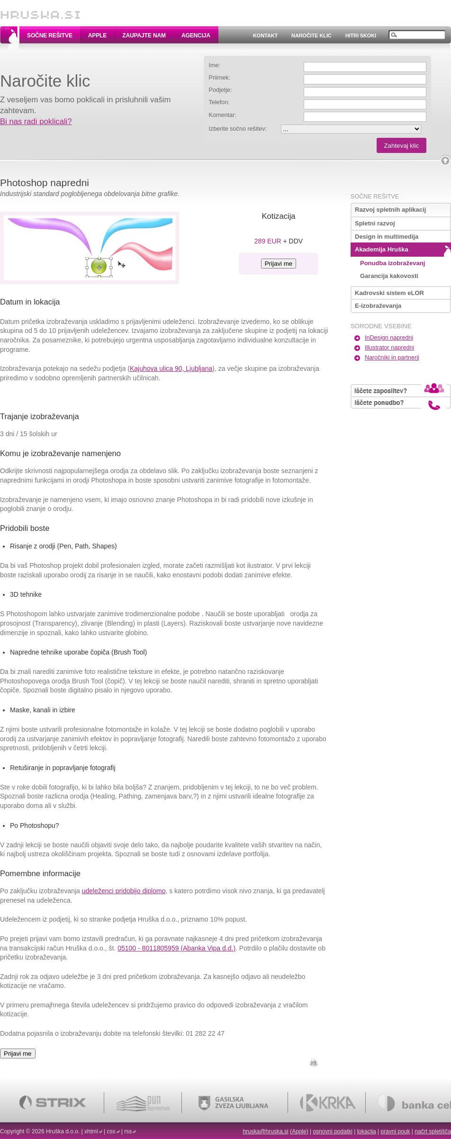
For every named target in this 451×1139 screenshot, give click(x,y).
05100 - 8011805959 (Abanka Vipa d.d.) (176, 948)
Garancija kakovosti (389, 275)
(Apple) (299, 1131)
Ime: (215, 65)
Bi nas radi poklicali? (36, 121)
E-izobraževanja (378, 305)
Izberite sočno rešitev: (238, 129)
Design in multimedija (386, 236)
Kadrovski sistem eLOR (389, 292)
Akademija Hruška (381, 249)
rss (128, 1131)
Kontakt (265, 35)
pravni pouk (395, 1131)
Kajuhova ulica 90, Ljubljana (171, 368)
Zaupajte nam (144, 35)
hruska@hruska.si (265, 1131)
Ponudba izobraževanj (392, 263)
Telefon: (219, 102)
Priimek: (219, 77)
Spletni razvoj (375, 223)
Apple (97, 35)
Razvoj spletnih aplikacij (390, 209)
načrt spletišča (433, 1131)
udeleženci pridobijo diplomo (124, 891)
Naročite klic (311, 35)
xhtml (91, 1131)
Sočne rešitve (49, 35)
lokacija (366, 1131)
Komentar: (222, 115)
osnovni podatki (332, 1131)
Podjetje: (220, 90)
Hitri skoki (360, 35)
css (111, 1131)
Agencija (195, 35)
